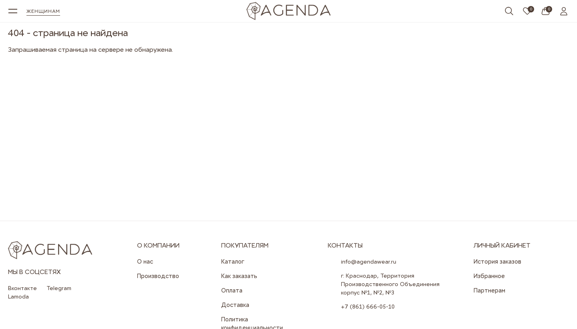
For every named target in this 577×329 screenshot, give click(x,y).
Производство (158, 276)
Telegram (58, 288)
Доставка (235, 305)
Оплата (231, 290)
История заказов (497, 262)
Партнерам (489, 290)
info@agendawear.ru (368, 261)
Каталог (232, 262)
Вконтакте (22, 288)
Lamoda (18, 296)
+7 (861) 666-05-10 (368, 306)
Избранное (489, 276)
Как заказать (239, 276)
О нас (145, 262)
